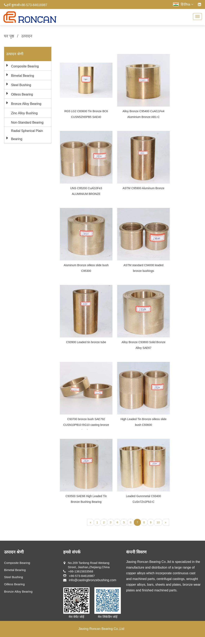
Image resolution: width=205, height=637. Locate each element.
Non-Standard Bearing (27, 122)
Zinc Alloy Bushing (24, 113)
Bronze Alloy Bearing (26, 103)
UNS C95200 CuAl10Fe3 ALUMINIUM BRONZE (86, 191)
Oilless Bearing (22, 94)
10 (158, 522)
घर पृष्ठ (9, 36)
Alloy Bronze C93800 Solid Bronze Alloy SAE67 (143, 344)
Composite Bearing (25, 66)
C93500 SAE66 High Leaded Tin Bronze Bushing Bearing (86, 498)
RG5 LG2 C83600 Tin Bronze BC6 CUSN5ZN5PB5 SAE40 (86, 114)
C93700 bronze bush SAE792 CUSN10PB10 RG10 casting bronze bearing (86, 424)
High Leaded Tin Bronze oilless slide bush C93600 (143, 421)
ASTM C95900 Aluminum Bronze (143, 188)
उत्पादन (26, 36)
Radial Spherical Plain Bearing (27, 135)
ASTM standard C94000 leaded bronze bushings (143, 268)
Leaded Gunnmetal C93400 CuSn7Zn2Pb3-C (143, 498)
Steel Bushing (21, 85)
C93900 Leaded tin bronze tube (86, 342)
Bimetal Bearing (22, 75)
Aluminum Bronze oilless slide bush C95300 (86, 268)
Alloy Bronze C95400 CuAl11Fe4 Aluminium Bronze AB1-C (143, 114)
